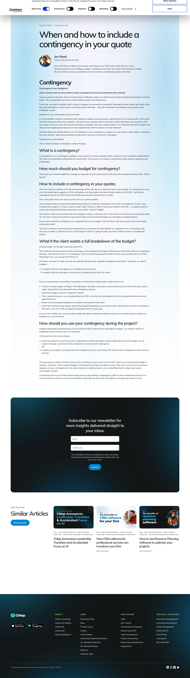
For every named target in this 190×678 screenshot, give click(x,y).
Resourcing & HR (128, 630)
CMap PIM (59, 627)
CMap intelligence (63, 634)
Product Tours (86, 627)
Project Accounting (129, 638)
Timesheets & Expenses (131, 627)
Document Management (167, 619)
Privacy (45, 667)
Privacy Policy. (96, 460)
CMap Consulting (62, 619)
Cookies (52, 667)
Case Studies (86, 634)
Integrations (126, 646)
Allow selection (169, 14)
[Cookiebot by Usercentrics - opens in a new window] (15, 24)
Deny (170, 22)
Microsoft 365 (162, 642)
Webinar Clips (86, 654)
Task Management (129, 634)
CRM (123, 619)
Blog (82, 623)
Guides (83, 630)
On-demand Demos (89, 646)
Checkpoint (161, 638)
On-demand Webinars (90, 642)
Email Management (165, 627)
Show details (127, 22)
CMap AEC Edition (63, 623)
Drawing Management (166, 623)
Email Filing (161, 634)
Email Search (162, 630)
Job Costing (126, 623)
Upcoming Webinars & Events (93, 638)
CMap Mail (60, 630)
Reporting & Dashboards (132, 642)
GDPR (58, 667)
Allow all (170, 6)
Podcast (84, 650)
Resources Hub (87, 619)
